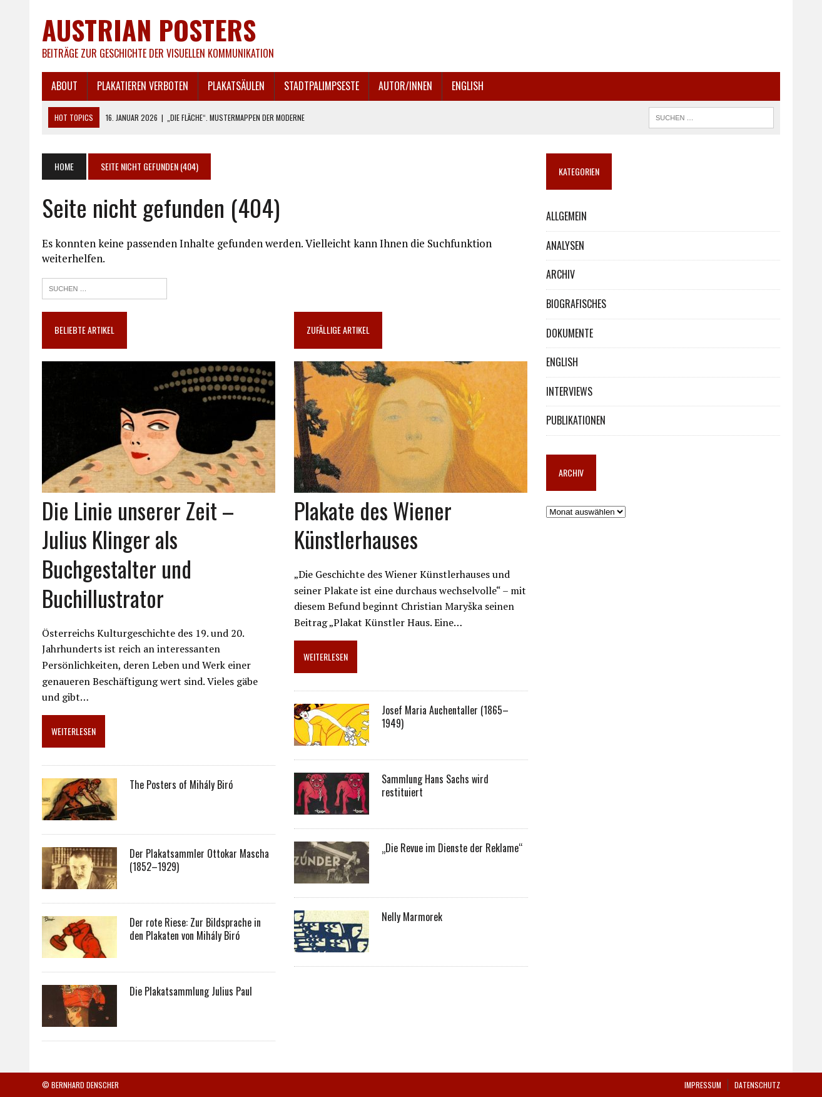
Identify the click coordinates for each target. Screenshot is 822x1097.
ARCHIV (560, 274)
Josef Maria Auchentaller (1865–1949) (445, 717)
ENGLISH (468, 85)
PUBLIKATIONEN (576, 420)
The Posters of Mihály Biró (181, 784)
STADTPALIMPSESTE (321, 85)
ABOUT (64, 85)
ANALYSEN (565, 245)
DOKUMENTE (569, 333)
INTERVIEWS (569, 391)
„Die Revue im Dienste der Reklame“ (452, 847)
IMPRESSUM (702, 1084)
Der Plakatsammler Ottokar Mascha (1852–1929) (199, 860)
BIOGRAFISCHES (576, 303)
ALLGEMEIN (566, 216)
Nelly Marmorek (412, 916)
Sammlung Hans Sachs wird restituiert (435, 785)
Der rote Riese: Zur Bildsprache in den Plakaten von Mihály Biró (195, 929)
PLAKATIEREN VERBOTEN (142, 85)
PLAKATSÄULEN (236, 85)
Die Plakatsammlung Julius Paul (190, 991)
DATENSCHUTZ (757, 1084)
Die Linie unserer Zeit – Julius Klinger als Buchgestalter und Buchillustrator (138, 553)
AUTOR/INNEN (405, 85)
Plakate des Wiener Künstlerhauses (373, 524)
